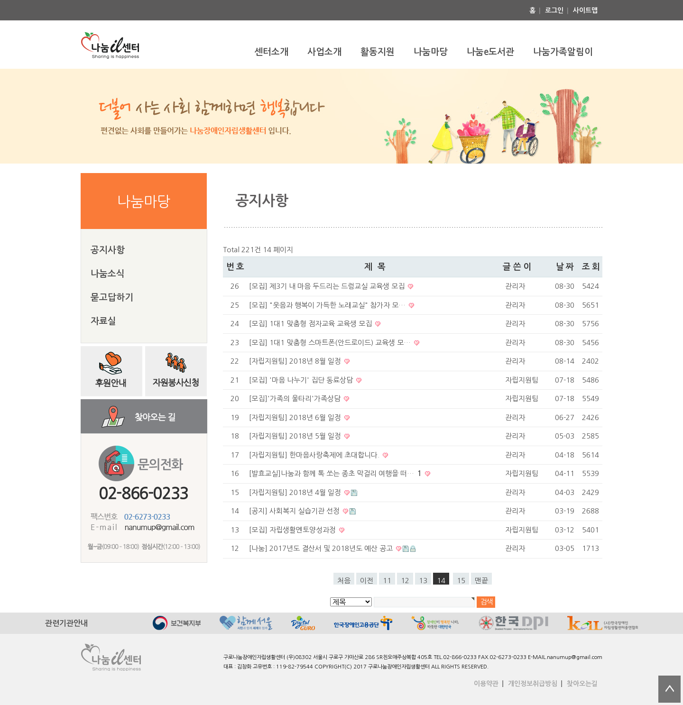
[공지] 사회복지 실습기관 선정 (295, 510)
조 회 (591, 267)
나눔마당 (431, 51)
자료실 (103, 321)
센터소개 (271, 51)
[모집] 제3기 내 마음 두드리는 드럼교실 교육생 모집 (327, 286)
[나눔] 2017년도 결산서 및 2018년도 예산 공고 (322, 548)
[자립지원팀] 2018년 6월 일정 (296, 417)
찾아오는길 (582, 683)
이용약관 (486, 683)
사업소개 (324, 51)
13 (423, 580)
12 (405, 580)
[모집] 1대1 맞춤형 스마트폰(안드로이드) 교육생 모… (331, 342)
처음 (344, 580)
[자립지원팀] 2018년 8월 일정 (296, 361)
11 (387, 580)
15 (461, 580)
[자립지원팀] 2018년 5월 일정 (296, 435)
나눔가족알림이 (563, 51)
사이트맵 (585, 10)
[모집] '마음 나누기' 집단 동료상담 (302, 380)
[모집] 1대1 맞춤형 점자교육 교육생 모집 (311, 323)
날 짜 (564, 267)
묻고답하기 (112, 297)
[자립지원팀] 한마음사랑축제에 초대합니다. (315, 454)
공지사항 (108, 250)
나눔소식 (108, 273)
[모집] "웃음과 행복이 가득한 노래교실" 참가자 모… (328, 305)
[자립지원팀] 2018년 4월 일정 (296, 492)
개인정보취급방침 (532, 683)
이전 (366, 580)
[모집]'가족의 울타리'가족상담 (295, 398)
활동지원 (377, 51)
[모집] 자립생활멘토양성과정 (293, 529)
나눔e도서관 (490, 51)
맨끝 (481, 580)
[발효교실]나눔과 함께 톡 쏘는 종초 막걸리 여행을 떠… (336, 473)
